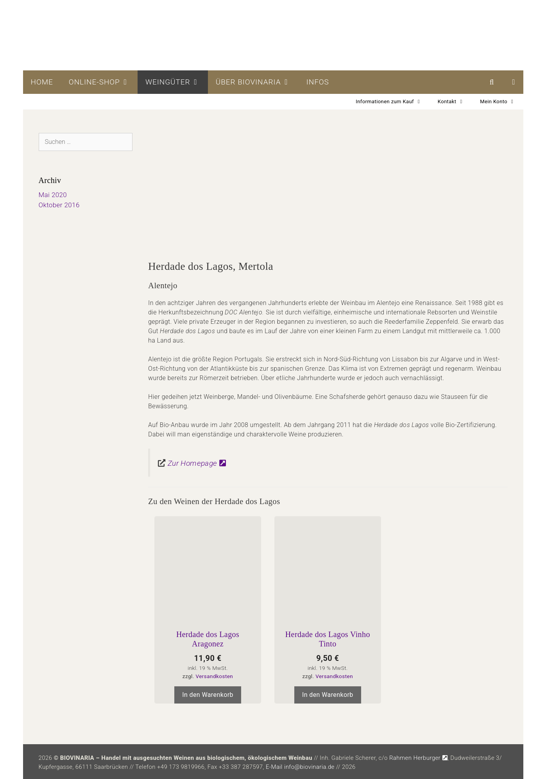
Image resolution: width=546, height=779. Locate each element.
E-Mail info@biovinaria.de (300, 766)
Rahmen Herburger (418, 757)
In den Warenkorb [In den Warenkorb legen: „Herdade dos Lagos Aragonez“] (207, 694)
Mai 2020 (53, 195)
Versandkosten (214, 676)
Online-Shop (103, 82)
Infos (317, 81)
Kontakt (455, 101)
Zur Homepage (197, 463)
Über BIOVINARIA (257, 82)
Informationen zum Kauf (393, 101)
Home (42, 81)
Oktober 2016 (59, 205)
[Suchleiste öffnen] (491, 82)
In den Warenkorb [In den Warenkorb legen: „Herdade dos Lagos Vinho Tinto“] (327, 694)
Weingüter (176, 82)
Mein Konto (501, 101)
